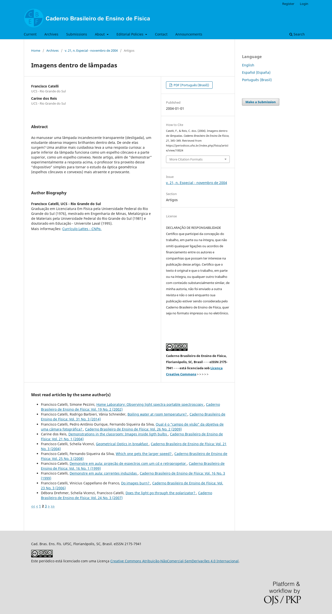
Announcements (188, 34)
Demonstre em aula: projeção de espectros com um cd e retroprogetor (128, 463)
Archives (51, 34)
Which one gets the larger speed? (144, 453)
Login (304, 3)
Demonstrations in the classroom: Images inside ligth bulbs (118, 434)
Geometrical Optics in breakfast (122, 444)
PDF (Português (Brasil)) (191, 85)
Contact (161, 34)
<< (33, 506)
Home (35, 50)
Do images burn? (135, 483)
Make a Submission (260, 102)
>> (53, 506)
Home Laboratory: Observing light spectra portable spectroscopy (150, 404)
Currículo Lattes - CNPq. (82, 228)
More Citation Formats (186, 159)
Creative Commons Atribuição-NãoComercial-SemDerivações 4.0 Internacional (174, 561)
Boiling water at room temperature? (158, 414)
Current (30, 34)
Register (288, 3)
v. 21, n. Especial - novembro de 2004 (91, 50)
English (248, 65)
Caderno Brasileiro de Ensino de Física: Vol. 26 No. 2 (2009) (133, 429)
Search (297, 34)
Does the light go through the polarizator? (161, 493)
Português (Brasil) (257, 79)
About (100, 34)
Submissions (76, 34)
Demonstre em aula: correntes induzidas (104, 473)
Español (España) (256, 72)
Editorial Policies (130, 34)
